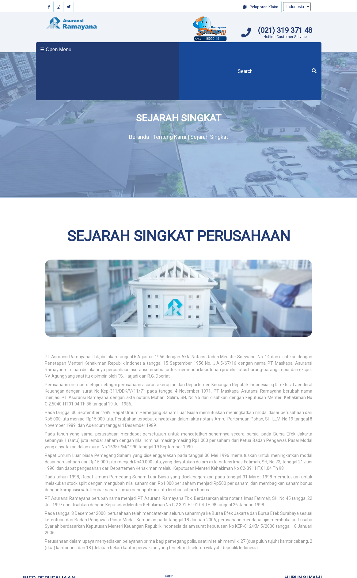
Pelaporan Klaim (260, 7)
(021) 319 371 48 (285, 30)
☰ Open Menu (55, 49)
